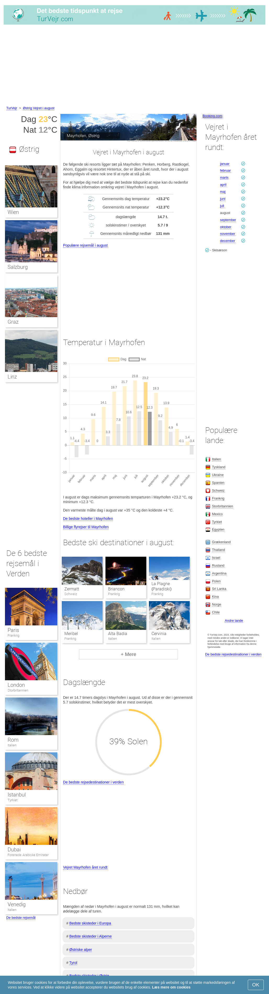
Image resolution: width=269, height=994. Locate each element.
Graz (13, 322)
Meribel (71, 633)
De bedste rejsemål (21, 918)
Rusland (218, 565)
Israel (216, 558)
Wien (13, 212)
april (223, 185)
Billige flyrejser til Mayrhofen (86, 527)
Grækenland (221, 542)
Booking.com (212, 116)
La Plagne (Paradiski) (162, 586)
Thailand (218, 550)
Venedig (17, 904)
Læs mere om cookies (171, 987)
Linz (12, 377)
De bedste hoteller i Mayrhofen (88, 518)
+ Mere (128, 654)
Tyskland (218, 467)
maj (223, 192)
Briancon (116, 588)
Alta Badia (117, 633)
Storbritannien (18, 690)
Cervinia (159, 633)
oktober (225, 227)
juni (222, 199)
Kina (215, 596)
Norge (216, 604)
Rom (13, 740)
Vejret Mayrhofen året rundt (85, 867)
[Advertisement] (134, 66)
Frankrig (13, 635)
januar (224, 164)
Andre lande (234, 621)
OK (255, 984)
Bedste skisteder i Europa (90, 923)
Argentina (219, 573)
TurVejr (11, 108)
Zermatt (71, 588)
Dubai (14, 849)
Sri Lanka (219, 589)
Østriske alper (80, 950)
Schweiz (218, 490)
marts (224, 177)
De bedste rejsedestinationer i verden (93, 782)
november (227, 234)
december (227, 241)
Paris (13, 630)
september (228, 220)
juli (222, 206)
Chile (216, 612)
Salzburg (18, 267)
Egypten (218, 529)
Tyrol (73, 963)
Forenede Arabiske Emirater (28, 855)
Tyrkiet (13, 800)
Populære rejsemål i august (85, 245)
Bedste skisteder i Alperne (90, 936)
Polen (216, 581)
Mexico (217, 514)
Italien (12, 745)
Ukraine (218, 475)
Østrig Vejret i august (38, 108)
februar (225, 170)
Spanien (218, 483)
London (16, 685)
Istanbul (17, 795)
